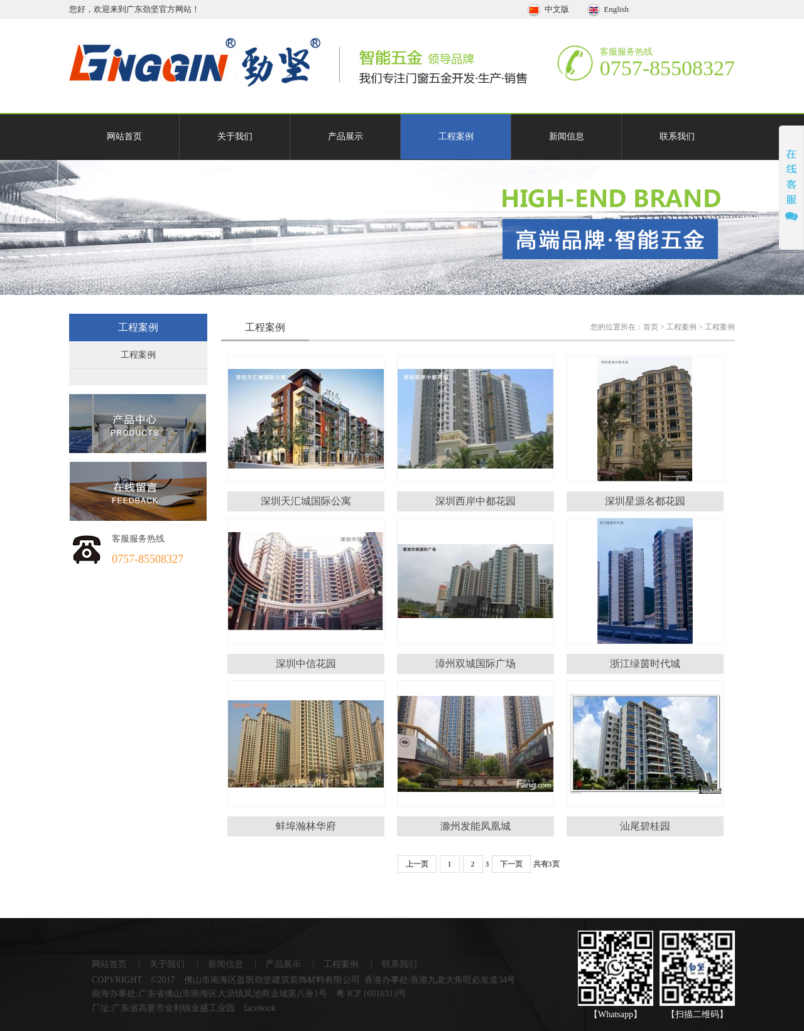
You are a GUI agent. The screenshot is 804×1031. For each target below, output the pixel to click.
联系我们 (677, 136)
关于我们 (235, 136)
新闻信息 (566, 136)
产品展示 (345, 136)
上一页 (417, 864)
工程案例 (456, 136)
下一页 (511, 864)
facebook (260, 1008)
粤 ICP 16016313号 (371, 993)
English (608, 9)
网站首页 (124, 136)
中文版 (549, 9)
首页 (650, 327)
